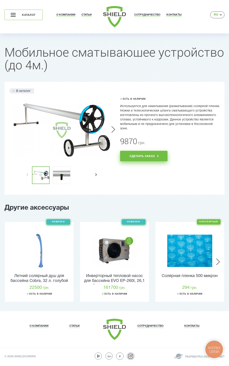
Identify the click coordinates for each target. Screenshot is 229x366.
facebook (120, 356)
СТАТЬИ (86, 15)
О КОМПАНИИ (65, 15)
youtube (98, 356)
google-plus (109, 356)
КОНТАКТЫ (174, 15)
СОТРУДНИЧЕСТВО (147, 15)
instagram (130, 356)
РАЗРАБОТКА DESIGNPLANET (204, 357)
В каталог (21, 91)
